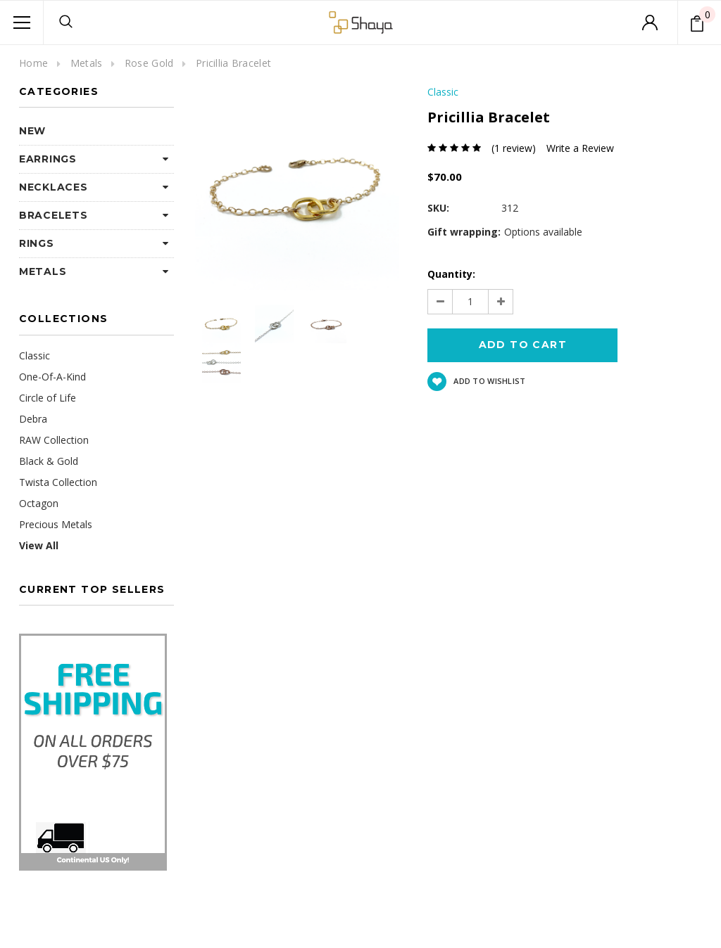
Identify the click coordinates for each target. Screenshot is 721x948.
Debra (33, 418)
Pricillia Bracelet (233, 63)
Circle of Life (47, 397)
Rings (36, 243)
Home (33, 63)
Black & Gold (48, 461)
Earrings (48, 159)
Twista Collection (58, 482)
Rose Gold (149, 63)
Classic (34, 355)
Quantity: (451, 274)
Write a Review (580, 148)
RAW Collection (54, 440)
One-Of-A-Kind (52, 376)
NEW (32, 130)
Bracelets (53, 215)
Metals (86, 63)
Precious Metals (55, 524)
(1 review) (513, 148)
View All (38, 545)
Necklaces (53, 187)
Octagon (38, 503)
